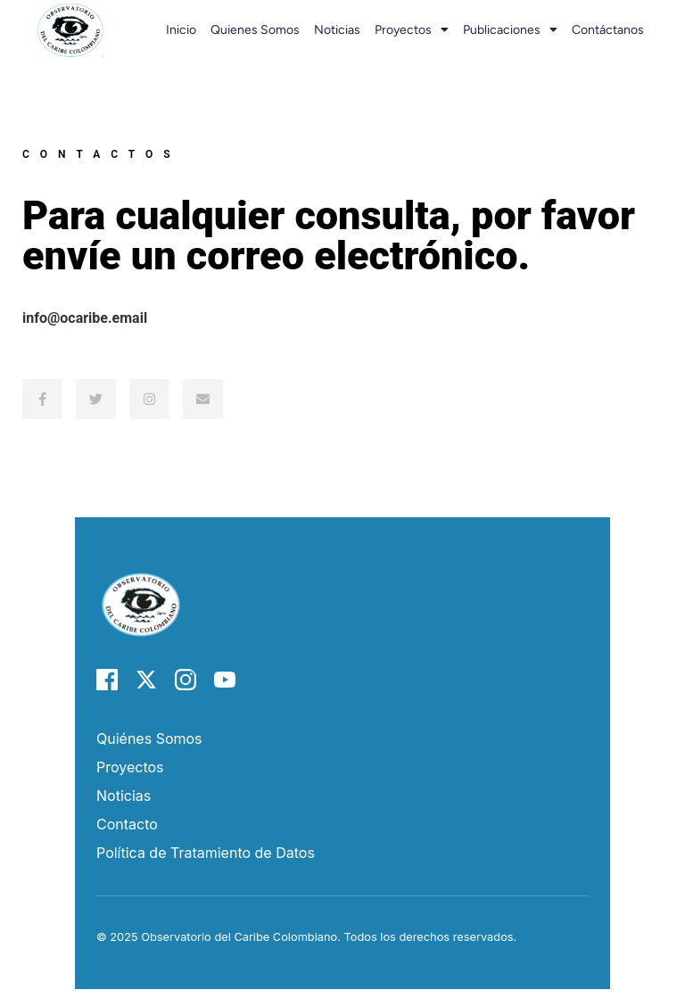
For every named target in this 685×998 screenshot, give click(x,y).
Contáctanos (608, 29)
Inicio (181, 29)
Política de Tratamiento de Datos (205, 853)
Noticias (337, 29)
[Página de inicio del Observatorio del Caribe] (141, 658)
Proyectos (412, 29)
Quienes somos (255, 29)
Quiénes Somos (149, 738)
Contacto (127, 824)
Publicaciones (510, 29)
